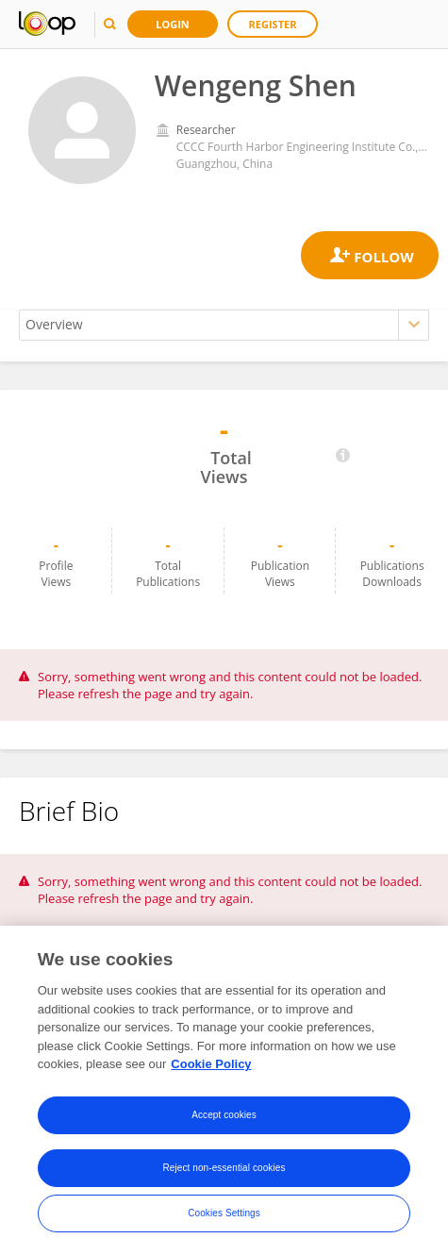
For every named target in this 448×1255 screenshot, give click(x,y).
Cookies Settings (224, 1213)
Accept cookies (224, 1115)
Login (173, 24)
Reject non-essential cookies (223, 1168)
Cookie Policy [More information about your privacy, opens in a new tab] (211, 1064)
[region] (224, 1090)
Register (273, 24)
